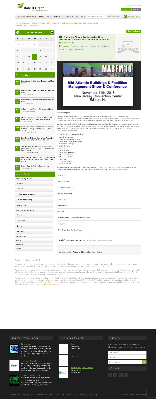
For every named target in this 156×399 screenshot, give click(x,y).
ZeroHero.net (26, 344)
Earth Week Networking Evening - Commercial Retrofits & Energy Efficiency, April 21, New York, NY (37, 129)
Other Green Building (24, 200)
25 (18, 69)
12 (23, 57)
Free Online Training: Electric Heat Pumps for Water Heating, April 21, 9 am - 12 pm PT (37, 139)
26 (23, 69)
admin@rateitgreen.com (51, 284)
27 (29, 69)
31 (34, 44)
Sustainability (85, 218)
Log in (99, 252)
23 (46, 63)
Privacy (32, 394)
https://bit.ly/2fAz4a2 (65, 193)
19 (23, 63)
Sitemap (92, 394)
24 (51, 63)
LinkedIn (152, 34)
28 (18, 44)
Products (20, 183)
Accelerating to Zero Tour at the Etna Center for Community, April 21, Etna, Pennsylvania (38, 118)
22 (40, 63)
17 (51, 57)
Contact (18, 249)
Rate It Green (128, 394)
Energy (72, 218)
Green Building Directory (25, 16)
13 (29, 57)
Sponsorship (66, 16)
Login (126, 9)
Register (136, 9)
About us (12, 394)
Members (20, 231)
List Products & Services (134, 5)
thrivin (73, 344)
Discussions (21, 220)
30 (29, 44)
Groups (19, 226)
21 (34, 63)
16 (46, 57)
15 (40, 57)
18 (18, 63)
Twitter (152, 29)
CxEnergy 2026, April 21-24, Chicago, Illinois (37, 109)
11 (18, 57)
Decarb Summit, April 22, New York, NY (35, 166)
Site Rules (83, 394)
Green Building (63, 218)
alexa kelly (74, 356)
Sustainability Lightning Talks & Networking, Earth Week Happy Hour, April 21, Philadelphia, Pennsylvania (37, 148)
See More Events (134, 31)
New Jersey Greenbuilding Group (70, 230)
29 (23, 44)
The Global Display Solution (31, 361)
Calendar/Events (38, 23)
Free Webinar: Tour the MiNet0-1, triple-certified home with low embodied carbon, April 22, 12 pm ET (38, 159)
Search (18, 240)
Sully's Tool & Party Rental (30, 375)
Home (17, 23)
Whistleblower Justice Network (82, 368)
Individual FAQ (72, 394)
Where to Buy (22, 205)
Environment (62, 206)
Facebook (152, 23)
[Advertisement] (78, 306)
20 (29, 63)
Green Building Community (48, 16)
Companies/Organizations (26, 194)
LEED (77, 218)
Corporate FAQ (59, 394)
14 (34, 57)
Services (20, 189)
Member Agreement (44, 394)
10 (51, 50)
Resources (79, 16)
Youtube (152, 40)
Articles (19, 215)
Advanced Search (134, 16)
